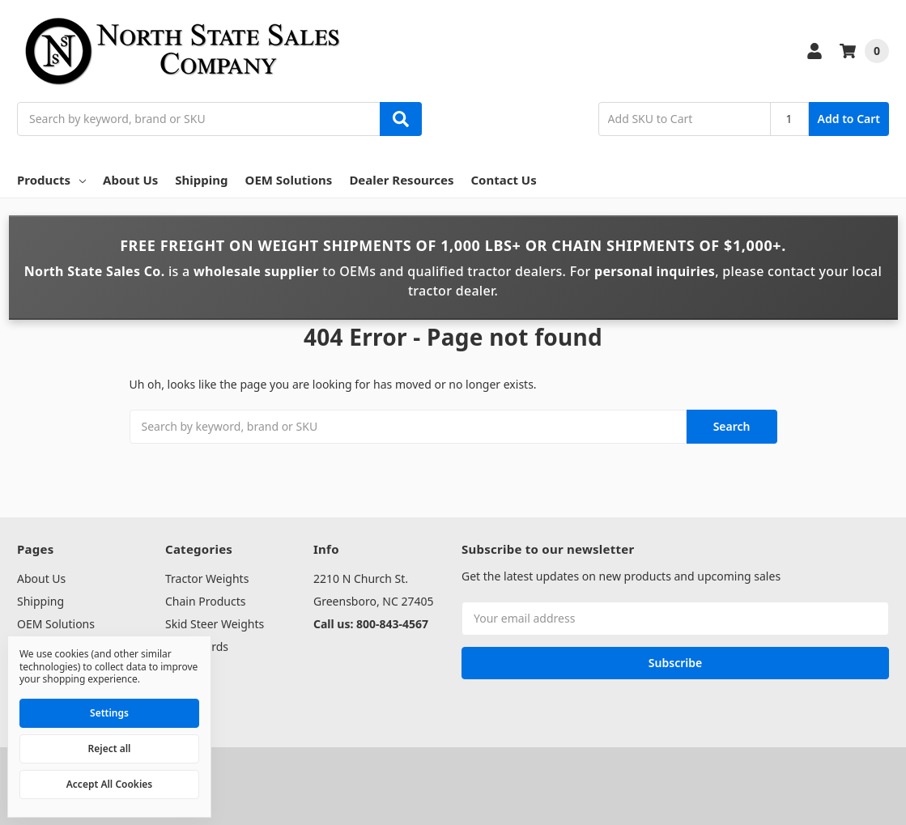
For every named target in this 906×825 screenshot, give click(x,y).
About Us (130, 180)
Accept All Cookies (109, 784)
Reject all (109, 748)
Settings (109, 713)
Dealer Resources (401, 180)
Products (51, 180)
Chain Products (205, 601)
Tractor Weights (207, 578)
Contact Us (503, 180)
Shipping (201, 180)
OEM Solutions (289, 180)
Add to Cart (849, 118)
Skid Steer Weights (214, 624)
